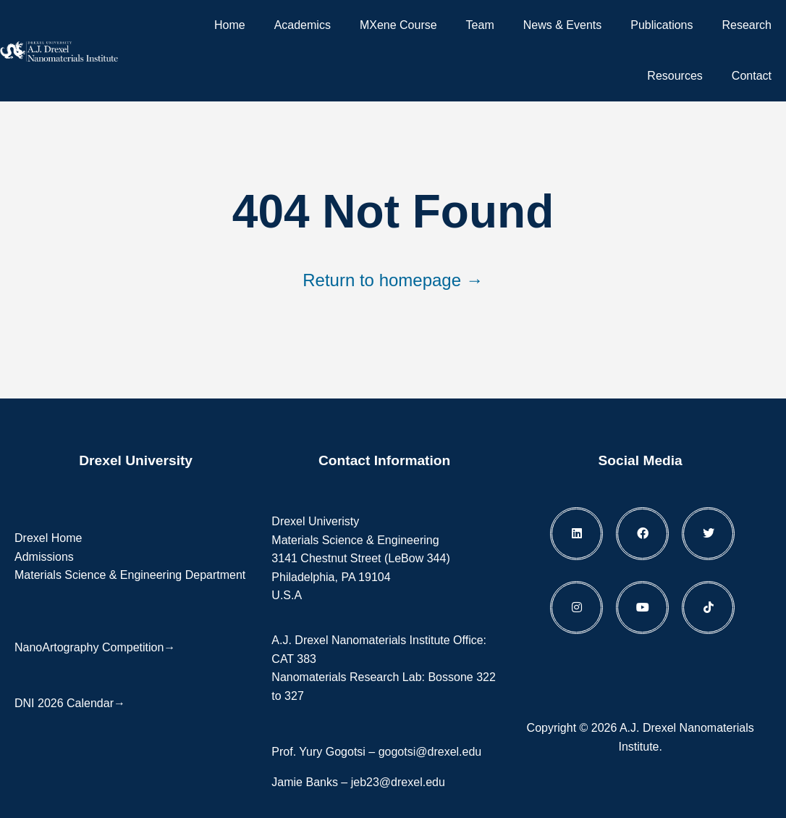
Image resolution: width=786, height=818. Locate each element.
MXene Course (398, 25)
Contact (752, 76)
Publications (661, 25)
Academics (302, 25)
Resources (674, 76)
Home (229, 25)
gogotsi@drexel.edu (430, 752)
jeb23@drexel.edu (398, 782)
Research (747, 25)
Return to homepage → (393, 280)
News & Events (562, 25)
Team (480, 25)
